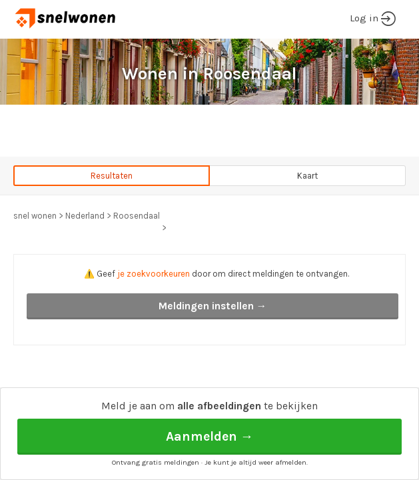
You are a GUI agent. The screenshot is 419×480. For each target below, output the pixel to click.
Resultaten (112, 176)
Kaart (307, 176)
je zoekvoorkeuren (153, 274)
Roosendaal (136, 216)
